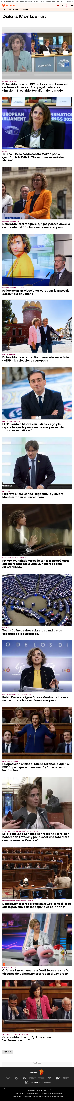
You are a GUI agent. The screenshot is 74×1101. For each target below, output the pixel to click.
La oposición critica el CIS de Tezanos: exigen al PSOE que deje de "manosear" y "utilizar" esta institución (36, 767)
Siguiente (7, 1052)
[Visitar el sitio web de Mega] (41, 1078)
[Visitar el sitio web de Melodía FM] (26, 1082)
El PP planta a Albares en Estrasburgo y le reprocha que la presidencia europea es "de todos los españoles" (33, 427)
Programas (14, 10)
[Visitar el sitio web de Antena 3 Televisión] (8, 1078)
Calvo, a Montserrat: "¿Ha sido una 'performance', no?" (26, 1039)
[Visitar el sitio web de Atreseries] (49, 1078)
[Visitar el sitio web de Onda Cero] (57, 1078)
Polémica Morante (26, 1)
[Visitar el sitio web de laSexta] (16, 1078)
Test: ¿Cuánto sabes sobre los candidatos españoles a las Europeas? (32, 632)
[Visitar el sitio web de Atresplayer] (37, 1082)
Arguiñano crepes (38, 1)
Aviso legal (15, 1093)
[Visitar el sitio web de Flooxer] (47, 1082)
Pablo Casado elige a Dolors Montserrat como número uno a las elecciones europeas (35, 699)
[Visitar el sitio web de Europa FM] (66, 1078)
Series (4, 10)
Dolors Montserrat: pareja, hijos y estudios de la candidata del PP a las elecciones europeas (36, 225)
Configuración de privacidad (21, 1096)
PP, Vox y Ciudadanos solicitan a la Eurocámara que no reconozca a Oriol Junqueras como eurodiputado (35, 564)
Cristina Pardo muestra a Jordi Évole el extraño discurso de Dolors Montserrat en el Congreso (35, 972)
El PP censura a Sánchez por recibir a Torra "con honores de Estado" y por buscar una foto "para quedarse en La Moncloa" (35, 837)
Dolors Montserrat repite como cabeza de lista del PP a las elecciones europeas (35, 359)
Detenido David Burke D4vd (54, 1)
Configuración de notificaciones (42, 1096)
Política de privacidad (27, 1093)
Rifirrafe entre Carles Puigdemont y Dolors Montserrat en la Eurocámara (32, 495)
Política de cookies (40, 1093)
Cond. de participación (55, 1093)
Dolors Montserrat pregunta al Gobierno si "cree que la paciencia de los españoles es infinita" (36, 905)
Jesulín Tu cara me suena (11, 1)
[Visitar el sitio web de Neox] (24, 1078)
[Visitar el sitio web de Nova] (32, 1078)
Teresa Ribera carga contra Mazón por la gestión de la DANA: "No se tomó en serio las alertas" (33, 157)
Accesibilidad (58, 1096)
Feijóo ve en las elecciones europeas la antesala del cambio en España (36, 292)
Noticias (24, 10)
